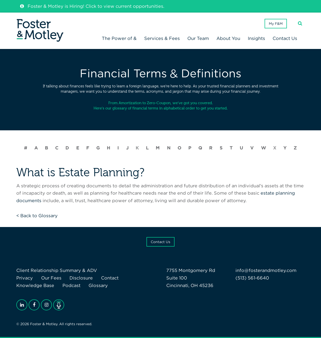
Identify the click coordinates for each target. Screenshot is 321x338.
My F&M (276, 24)
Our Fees (51, 277)
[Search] (300, 23)
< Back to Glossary (37, 215)
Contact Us (160, 242)
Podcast (71, 285)
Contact (110, 277)
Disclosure (81, 277)
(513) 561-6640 (252, 277)
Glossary (98, 285)
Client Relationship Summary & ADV (56, 270)
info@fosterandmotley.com (265, 270)
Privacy (24, 277)
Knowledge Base (35, 285)
